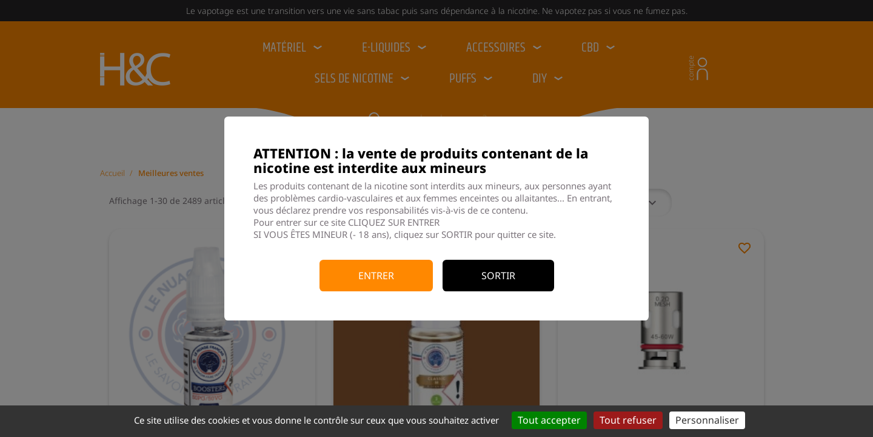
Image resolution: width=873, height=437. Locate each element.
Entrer (376, 275)
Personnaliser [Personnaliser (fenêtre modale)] (707, 420)
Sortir (498, 275)
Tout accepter (549, 420)
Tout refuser (628, 420)
